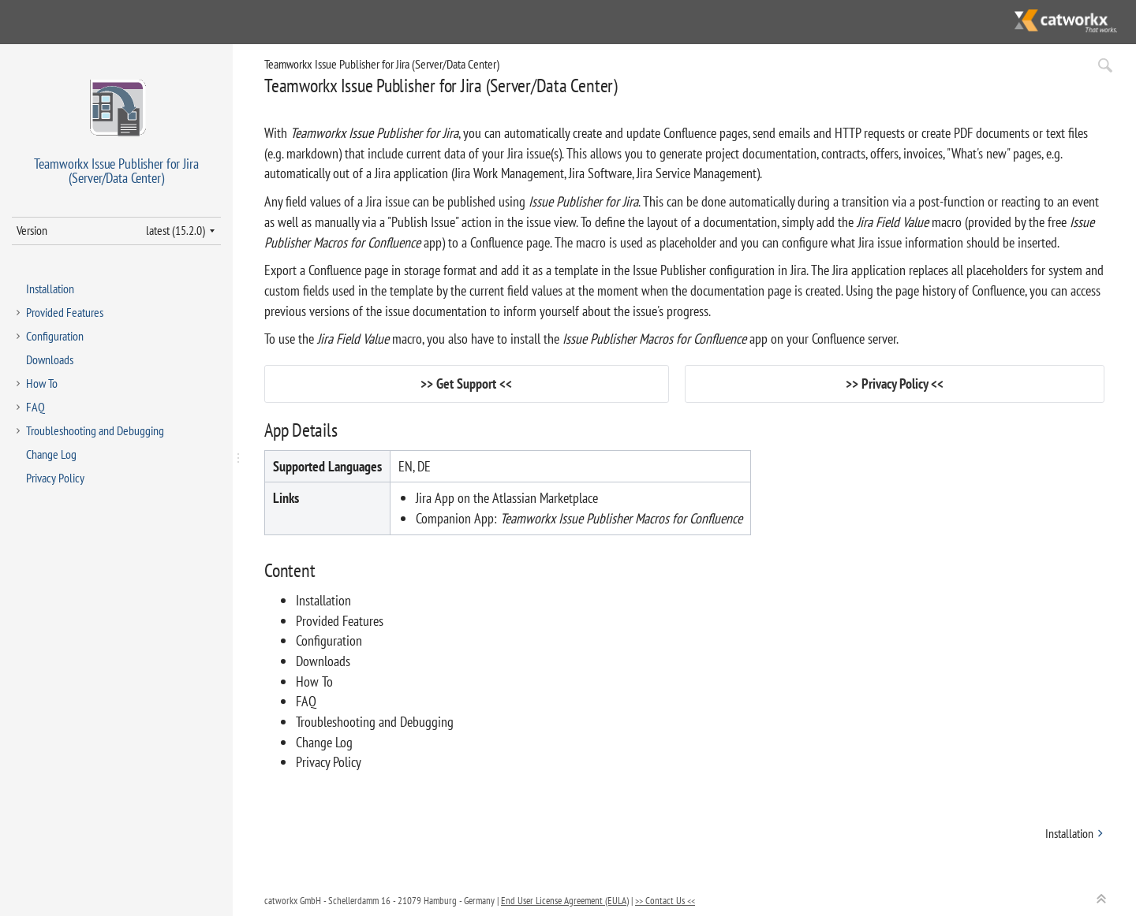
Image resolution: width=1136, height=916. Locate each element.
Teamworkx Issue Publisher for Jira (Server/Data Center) (381, 64)
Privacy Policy (55, 478)
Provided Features (64, 312)
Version (32, 230)
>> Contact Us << (665, 900)
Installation (50, 288)
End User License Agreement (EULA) (565, 900)
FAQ (35, 407)
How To (42, 383)
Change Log (51, 454)
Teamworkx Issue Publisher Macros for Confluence (621, 518)
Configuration (55, 336)
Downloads (49, 359)
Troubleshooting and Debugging (95, 430)
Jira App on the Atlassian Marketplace (507, 498)
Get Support (466, 383)
